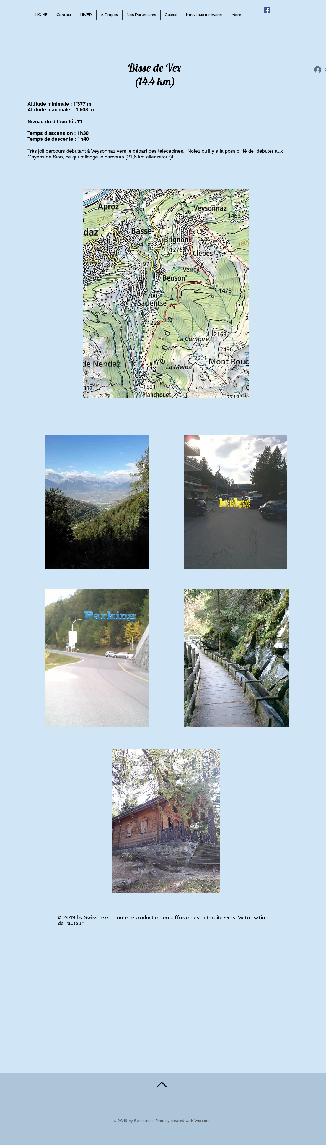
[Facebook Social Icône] (267, 10)
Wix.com (202, 1120)
